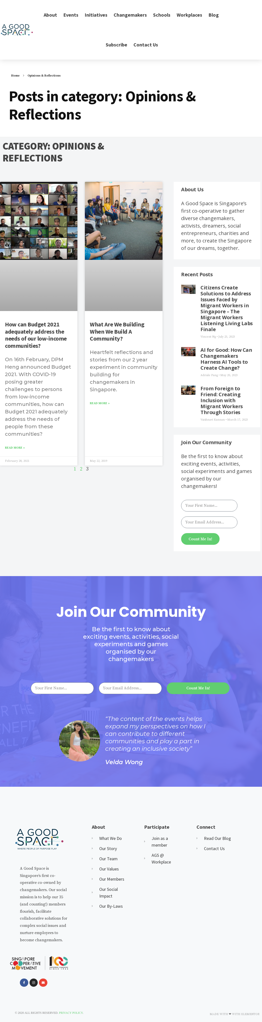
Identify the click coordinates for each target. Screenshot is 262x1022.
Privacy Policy (71, 1013)
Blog (213, 15)
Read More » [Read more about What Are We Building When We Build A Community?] (100, 403)
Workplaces (189, 15)
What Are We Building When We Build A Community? (117, 331)
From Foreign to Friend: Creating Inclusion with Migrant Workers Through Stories (221, 400)
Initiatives (96, 15)
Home (15, 76)
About (50, 15)
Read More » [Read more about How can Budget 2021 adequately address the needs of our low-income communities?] (15, 448)
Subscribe (116, 44)
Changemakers (130, 15)
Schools (161, 15)
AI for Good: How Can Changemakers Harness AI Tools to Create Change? (226, 359)
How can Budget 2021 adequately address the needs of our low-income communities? (36, 335)
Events (70, 15)
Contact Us (145, 44)
